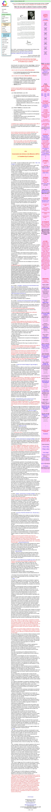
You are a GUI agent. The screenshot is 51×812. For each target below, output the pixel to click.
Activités (3, 28)
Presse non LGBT (5, 42)
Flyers (3, 52)
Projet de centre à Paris (5, 18)
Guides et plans (5, 46)
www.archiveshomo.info (24, 542)
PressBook (45, 433)
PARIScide (45, 327)
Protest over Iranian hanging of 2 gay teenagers (27, 364)
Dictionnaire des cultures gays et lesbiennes (45, 407)
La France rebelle (46, 288)
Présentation (4, 37)
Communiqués (4, 31)
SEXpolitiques (45, 337)
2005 (48, 94)
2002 (48, 95)
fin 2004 (46, 168)
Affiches (3, 51)
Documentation (4, 47)
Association (4, 26)
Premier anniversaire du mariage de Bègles (25, 438)
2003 (45, 95)
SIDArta (44, 457)
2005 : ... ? (14, 578)
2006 (45, 94)
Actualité (3, 16)
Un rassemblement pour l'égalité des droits (26, 559)
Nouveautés (4, 9)
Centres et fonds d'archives (5, 21)
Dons (3, 10)
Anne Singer (46, 452)
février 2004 (46, 183)
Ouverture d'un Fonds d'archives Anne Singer (27, 300)
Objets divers (4, 54)
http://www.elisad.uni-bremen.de (19, 293)
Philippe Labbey (45, 449)
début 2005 (45, 172)
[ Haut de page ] (30, 796)
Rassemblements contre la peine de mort (25, 398)
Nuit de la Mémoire (45, 458)
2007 (42, 94)
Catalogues (4, 49)
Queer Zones (45, 302)
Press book (4, 30)
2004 (42, 95)
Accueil (12, 1)
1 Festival (45, 466)
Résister (44, 454)
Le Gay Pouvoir (45, 391)
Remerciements (5, 12)
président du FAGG (45, 154)
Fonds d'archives (5, 39)
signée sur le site (22, 425)
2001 (45, 96)
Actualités (45, 19)
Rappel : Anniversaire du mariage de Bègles (25, 493)
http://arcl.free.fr (18, 551)
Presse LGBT (4, 41)
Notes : (14, 728)
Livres (3, 44)
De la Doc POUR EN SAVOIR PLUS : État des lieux (27, 512)
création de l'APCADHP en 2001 (45, 106)
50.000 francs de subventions (46, 71)
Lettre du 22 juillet (32, 410)
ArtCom (42, 463)
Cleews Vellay (46, 446)
